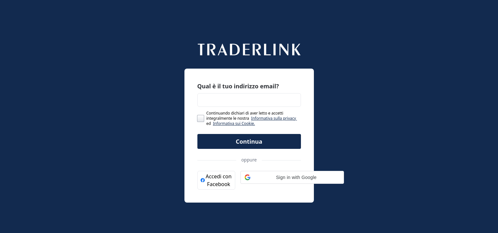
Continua (249, 141)
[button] (292, 177)
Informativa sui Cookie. (234, 123)
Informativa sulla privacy (274, 118)
